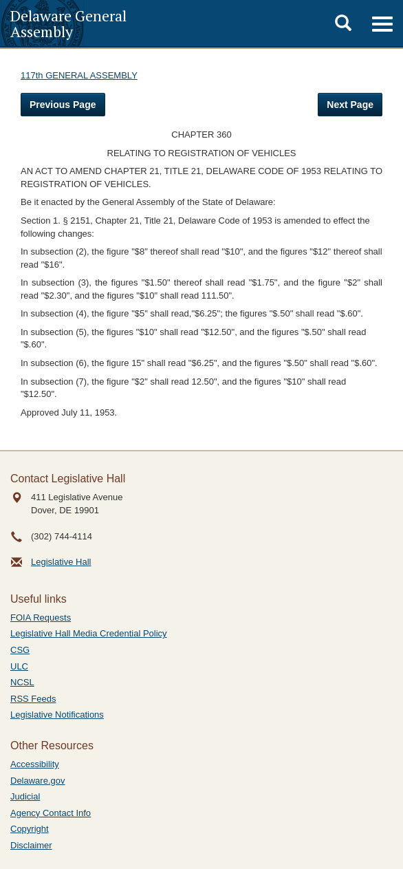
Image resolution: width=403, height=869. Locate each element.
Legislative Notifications (57, 714)
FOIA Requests (40, 617)
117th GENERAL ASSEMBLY (79, 75)
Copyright (29, 829)
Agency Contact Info (50, 813)
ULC (19, 666)
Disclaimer (31, 845)
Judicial (25, 796)
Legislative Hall (61, 562)
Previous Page (63, 104)
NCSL (22, 682)
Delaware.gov (37, 780)
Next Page (350, 104)
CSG (20, 650)
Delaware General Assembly (68, 23)
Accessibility (34, 764)
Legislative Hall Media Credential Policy (88, 633)
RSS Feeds (33, 699)
